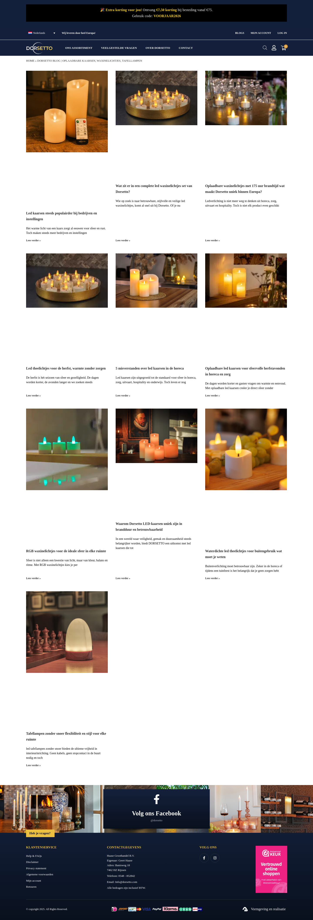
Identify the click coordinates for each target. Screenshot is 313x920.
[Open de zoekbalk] (265, 48)
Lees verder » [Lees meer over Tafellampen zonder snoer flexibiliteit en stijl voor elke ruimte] (33, 764)
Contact (186, 47)
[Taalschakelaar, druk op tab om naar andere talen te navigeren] (41, 32)
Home (30, 60)
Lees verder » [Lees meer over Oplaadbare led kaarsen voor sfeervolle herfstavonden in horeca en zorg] (212, 395)
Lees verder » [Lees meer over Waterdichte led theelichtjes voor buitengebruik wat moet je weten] (212, 577)
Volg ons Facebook (156, 812)
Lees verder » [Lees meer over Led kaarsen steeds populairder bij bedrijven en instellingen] (33, 240)
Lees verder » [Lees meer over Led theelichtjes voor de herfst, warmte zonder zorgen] (33, 395)
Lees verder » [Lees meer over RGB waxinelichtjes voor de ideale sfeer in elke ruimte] (33, 577)
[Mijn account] (273, 47)
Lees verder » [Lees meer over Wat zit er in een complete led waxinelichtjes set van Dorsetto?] (123, 240)
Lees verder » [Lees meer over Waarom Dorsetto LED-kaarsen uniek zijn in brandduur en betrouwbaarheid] (123, 577)
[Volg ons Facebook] (156, 798)
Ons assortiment (78, 47)
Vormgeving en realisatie (268, 908)
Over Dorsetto (158, 47)
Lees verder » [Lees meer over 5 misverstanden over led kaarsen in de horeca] (123, 395)
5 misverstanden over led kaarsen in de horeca (154, 368)
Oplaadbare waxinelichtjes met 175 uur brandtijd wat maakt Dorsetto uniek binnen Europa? (241, 192)
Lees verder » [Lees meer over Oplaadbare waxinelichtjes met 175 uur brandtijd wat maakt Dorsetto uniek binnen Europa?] (212, 240)
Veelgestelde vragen (119, 47)
